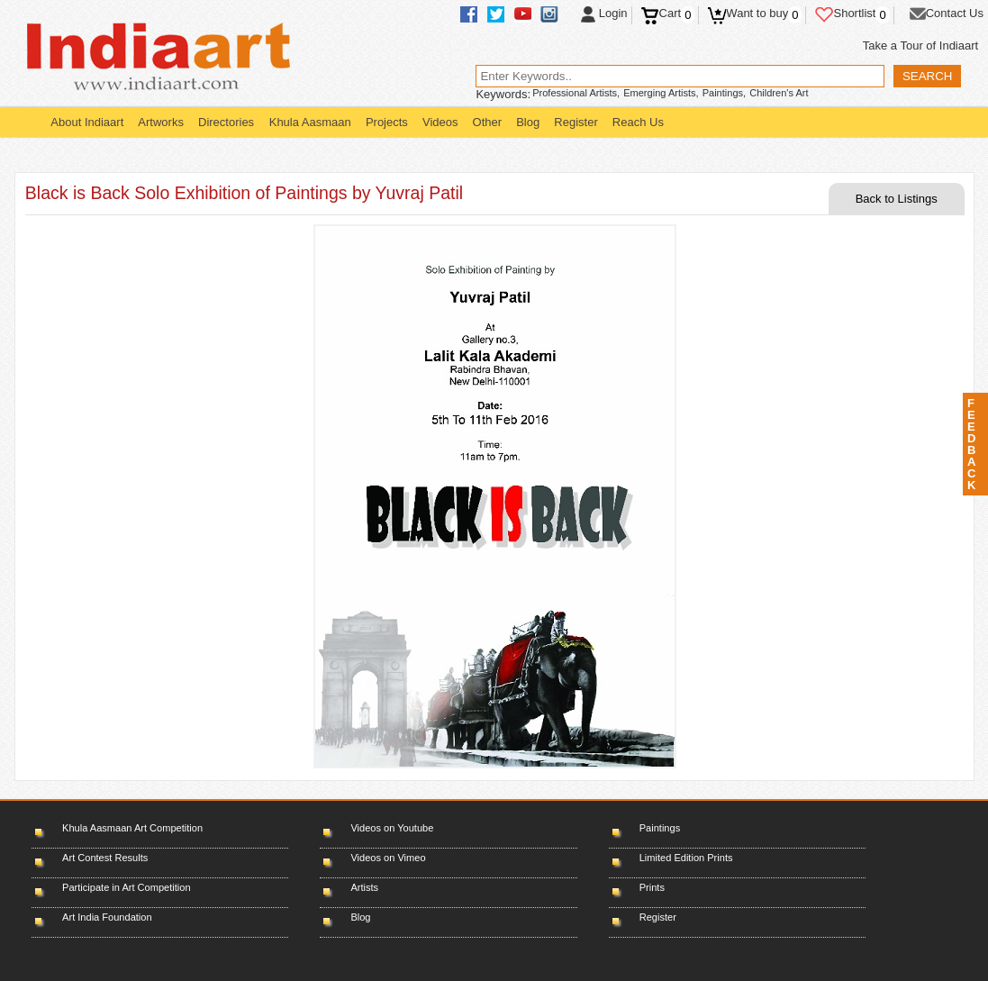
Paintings (659, 827)
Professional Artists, (576, 92)
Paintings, (724, 92)
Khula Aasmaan (310, 122)
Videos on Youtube (391, 827)
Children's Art (778, 92)
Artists (364, 887)
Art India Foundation (107, 917)
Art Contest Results (105, 857)
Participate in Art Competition (126, 887)
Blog (527, 122)
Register (575, 122)
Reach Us (638, 122)
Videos (440, 122)
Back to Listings (897, 198)
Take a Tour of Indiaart (920, 45)
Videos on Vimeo (387, 857)
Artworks (161, 122)
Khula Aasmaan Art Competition (132, 827)
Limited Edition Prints (686, 857)
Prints (652, 887)
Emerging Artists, (661, 92)
